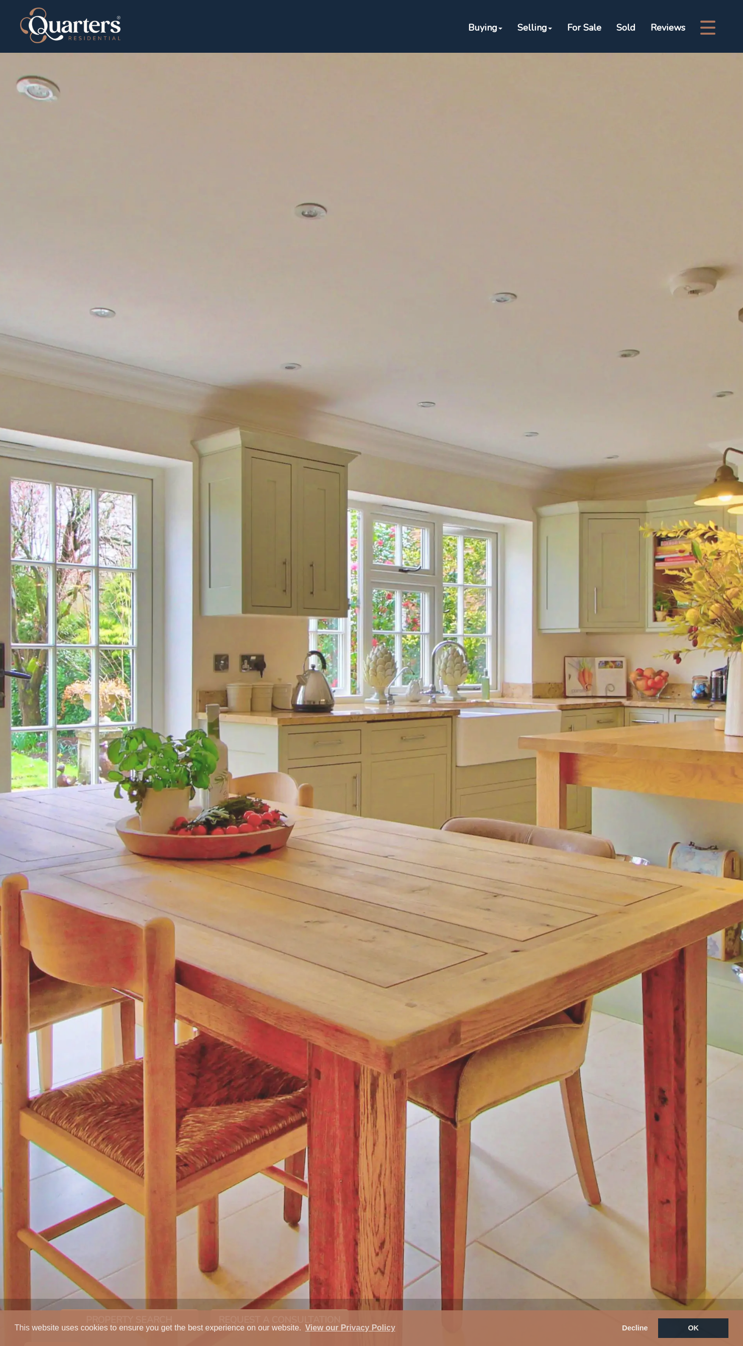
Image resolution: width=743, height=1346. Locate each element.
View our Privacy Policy (350, 1327)
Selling (534, 28)
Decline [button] (635, 1328)
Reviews (668, 28)
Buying (485, 28)
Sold (625, 28)
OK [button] (693, 1328)
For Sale (584, 28)
